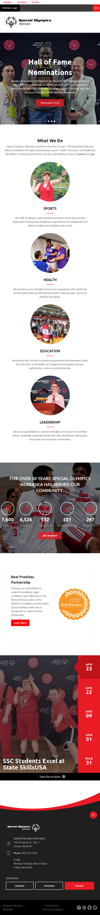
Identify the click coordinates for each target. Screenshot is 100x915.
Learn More (20, 623)
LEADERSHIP (50, 422)
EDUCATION (50, 351)
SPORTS (50, 208)
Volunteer (22, 2)
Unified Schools (90, 525)
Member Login (9, 8)
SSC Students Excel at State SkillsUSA (34, 764)
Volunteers (26, 525)
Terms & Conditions (53, 910)
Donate (35, 2)
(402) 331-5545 (30, 854)
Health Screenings (67, 525)
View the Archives (50, 777)
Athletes (7, 525)
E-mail (17, 860)
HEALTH (50, 280)
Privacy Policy (52, 906)
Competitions (45, 525)
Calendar (7, 2)
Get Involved (50, 536)
